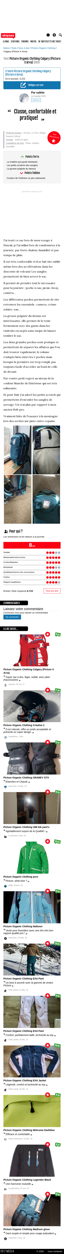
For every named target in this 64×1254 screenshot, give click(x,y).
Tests (14, 48)
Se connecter (12, 617)
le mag (6, 41)
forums (25, 41)
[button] (54, 35)
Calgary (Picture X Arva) (15, 51)
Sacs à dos (24, 48)
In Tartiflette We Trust (49, 41)
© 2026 (40, 1251)
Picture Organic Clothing (43, 48)
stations (15, 41)
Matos (6, 48)
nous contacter (55, 1251)
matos (33, 41)
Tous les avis (52, 591)
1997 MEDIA (8, 1251)
